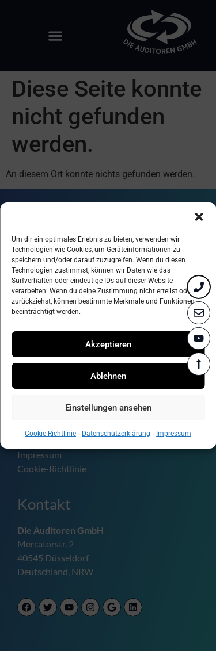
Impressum (173, 434)
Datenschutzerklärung (116, 434)
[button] (198, 217)
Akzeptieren (108, 344)
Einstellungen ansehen (108, 408)
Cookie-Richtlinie (50, 434)
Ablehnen (108, 376)
